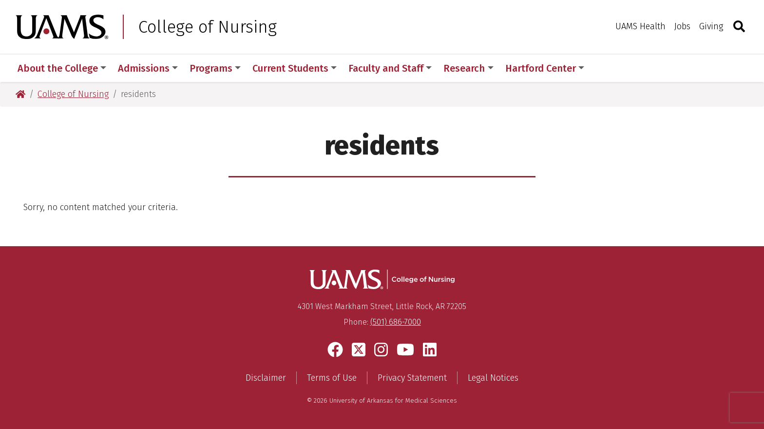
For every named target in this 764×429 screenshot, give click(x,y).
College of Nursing (207, 27)
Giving (711, 26)
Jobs (682, 26)
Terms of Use (332, 377)
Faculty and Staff (390, 68)
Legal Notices (493, 377)
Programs (215, 68)
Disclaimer (266, 377)
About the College (62, 68)
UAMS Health (640, 26)
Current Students (294, 68)
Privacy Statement (412, 377)
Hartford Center (544, 68)
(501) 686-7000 (395, 322)
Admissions (148, 68)
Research (468, 68)
